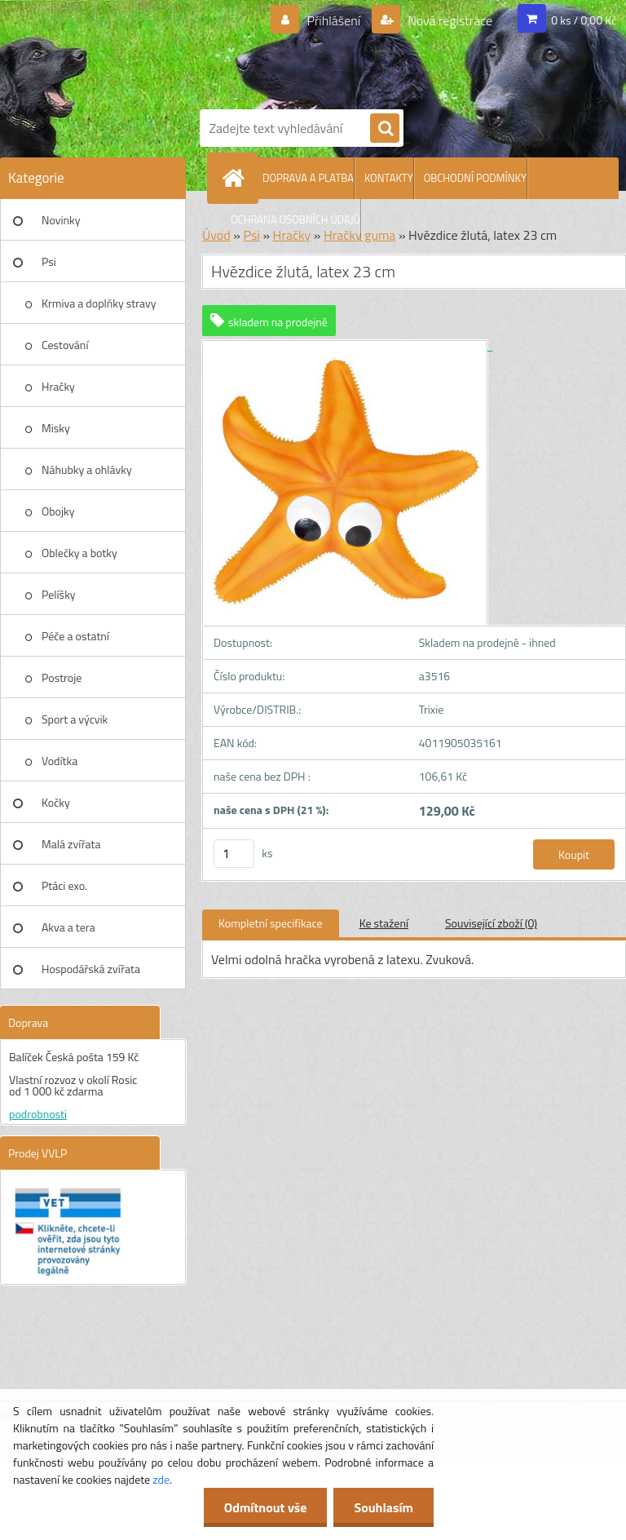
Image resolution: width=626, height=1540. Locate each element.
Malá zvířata (71, 843)
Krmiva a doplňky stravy (99, 303)
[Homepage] (236, 177)
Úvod (216, 235)
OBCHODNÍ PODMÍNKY (475, 178)
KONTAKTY (388, 178)
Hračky (58, 386)
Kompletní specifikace (270, 923)
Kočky (56, 802)
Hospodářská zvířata (91, 968)
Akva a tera (68, 927)
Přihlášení (334, 20)
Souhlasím (383, 1507)
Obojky (58, 511)
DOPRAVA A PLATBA (308, 178)
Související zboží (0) (491, 923)
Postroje (62, 677)
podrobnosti (38, 1113)
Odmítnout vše (265, 1507)
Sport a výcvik (75, 719)
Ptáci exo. (64, 885)
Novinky (61, 219)
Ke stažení (383, 923)
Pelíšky (59, 594)
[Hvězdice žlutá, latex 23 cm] (347, 345)
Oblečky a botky (79, 552)
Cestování (65, 344)
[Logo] (407, 51)
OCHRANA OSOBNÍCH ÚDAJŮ (295, 219)
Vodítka (59, 760)
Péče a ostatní (75, 635)
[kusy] (234, 853)
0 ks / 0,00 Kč (583, 20)
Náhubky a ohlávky (87, 469)
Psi (49, 261)
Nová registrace (449, 20)
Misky (56, 427)
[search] (384, 128)
